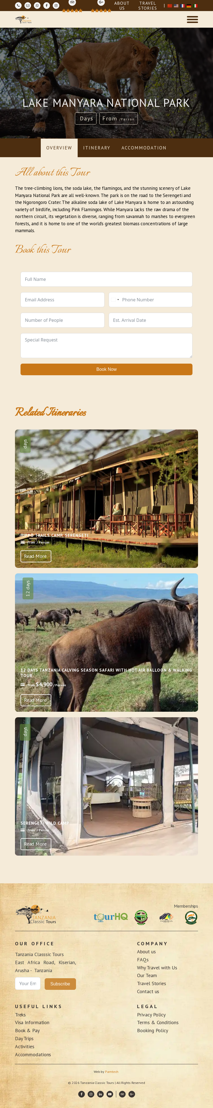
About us (146, 951)
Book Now (107, 369)
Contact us (148, 991)
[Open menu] (192, 19)
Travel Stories (151, 983)
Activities (24, 1046)
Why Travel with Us (157, 967)
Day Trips (24, 1038)
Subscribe (60, 984)
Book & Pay (27, 1030)
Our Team (147, 975)
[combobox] (115, 299)
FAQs (143, 959)
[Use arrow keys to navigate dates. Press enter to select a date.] (151, 320)
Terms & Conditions (157, 1022)
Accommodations (34, 1054)
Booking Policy (152, 1030)
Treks (20, 1014)
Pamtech (112, 1072)
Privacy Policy (151, 1014)
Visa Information (32, 1022)
